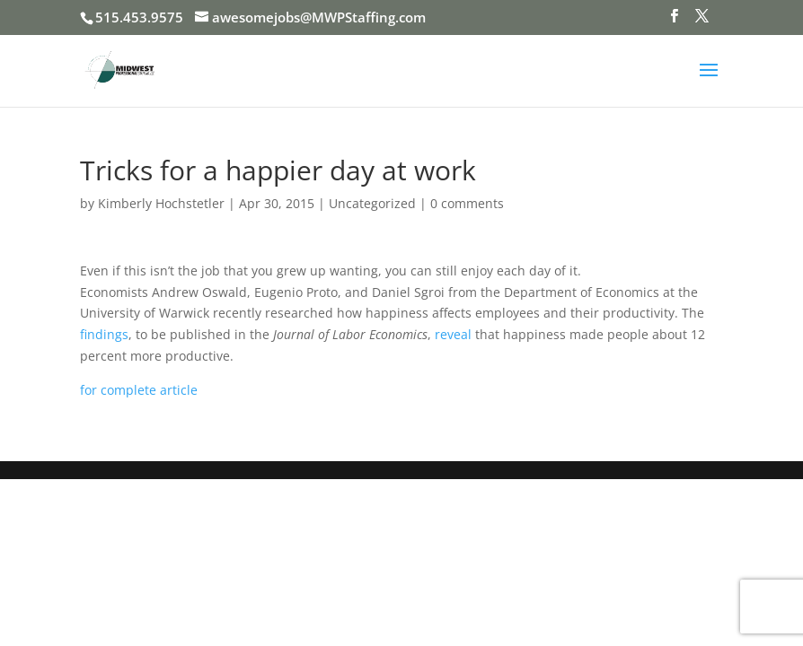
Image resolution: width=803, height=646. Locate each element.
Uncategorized (372, 203)
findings (104, 334)
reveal (453, 334)
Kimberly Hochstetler (161, 203)
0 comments (467, 203)
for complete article (139, 389)
